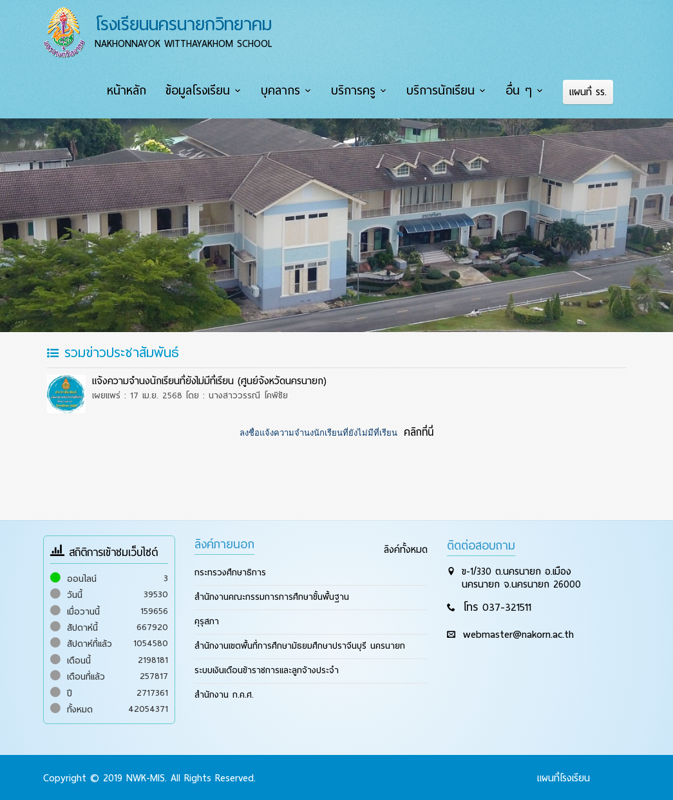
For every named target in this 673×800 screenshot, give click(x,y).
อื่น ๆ (520, 90)
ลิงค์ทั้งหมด (406, 548)
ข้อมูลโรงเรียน (201, 90)
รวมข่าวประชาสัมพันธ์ (113, 351)
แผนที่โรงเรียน (563, 776)
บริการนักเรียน (442, 90)
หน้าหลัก (131, 90)
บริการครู (356, 90)
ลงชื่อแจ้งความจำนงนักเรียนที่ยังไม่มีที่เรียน (319, 431)
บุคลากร (283, 90)
